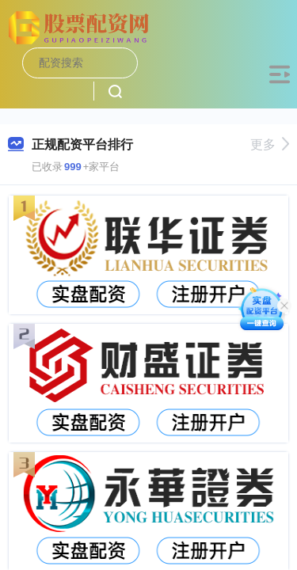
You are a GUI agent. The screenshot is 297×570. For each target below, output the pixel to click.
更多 (269, 144)
